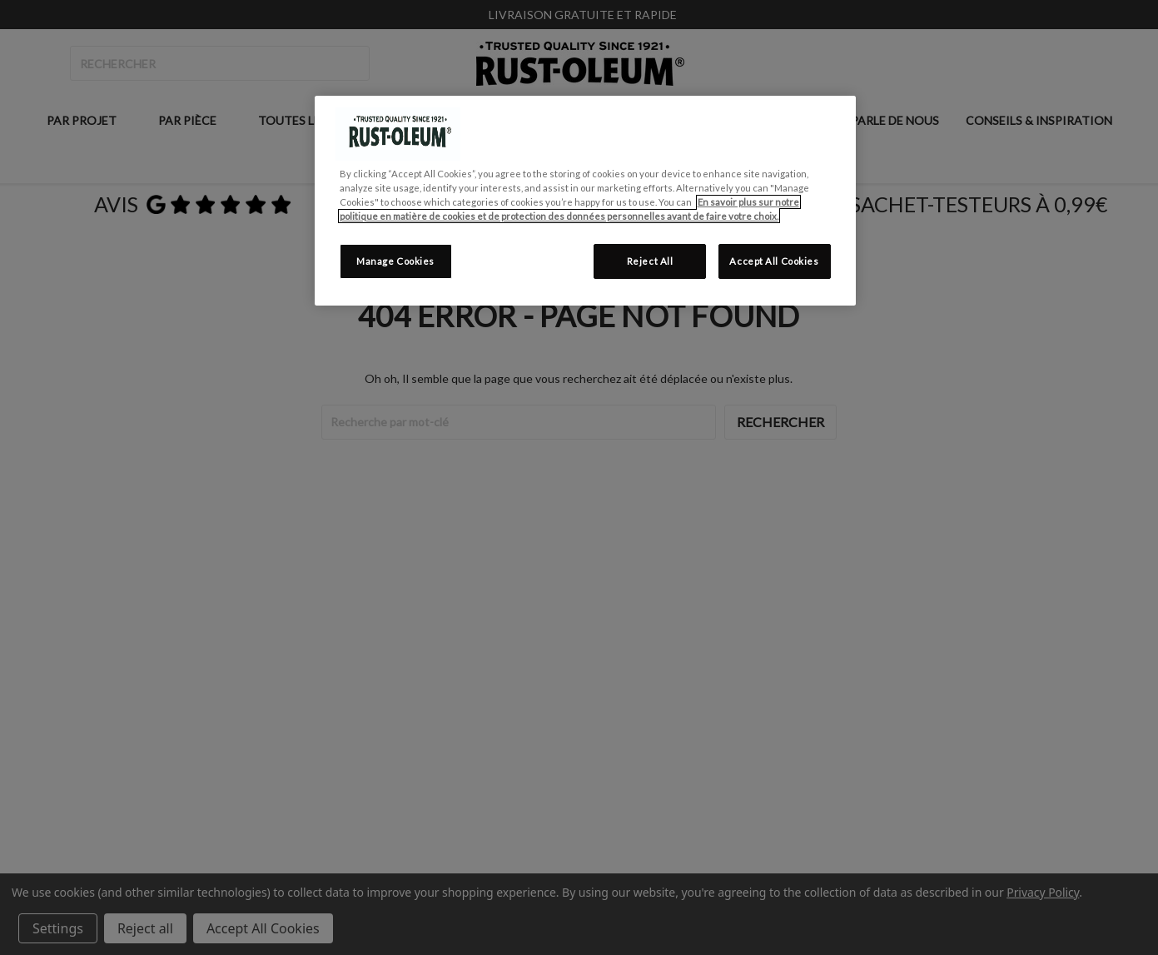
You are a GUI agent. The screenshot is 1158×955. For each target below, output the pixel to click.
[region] (585, 201)
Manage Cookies (395, 261)
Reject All (650, 261)
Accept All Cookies (773, 261)
